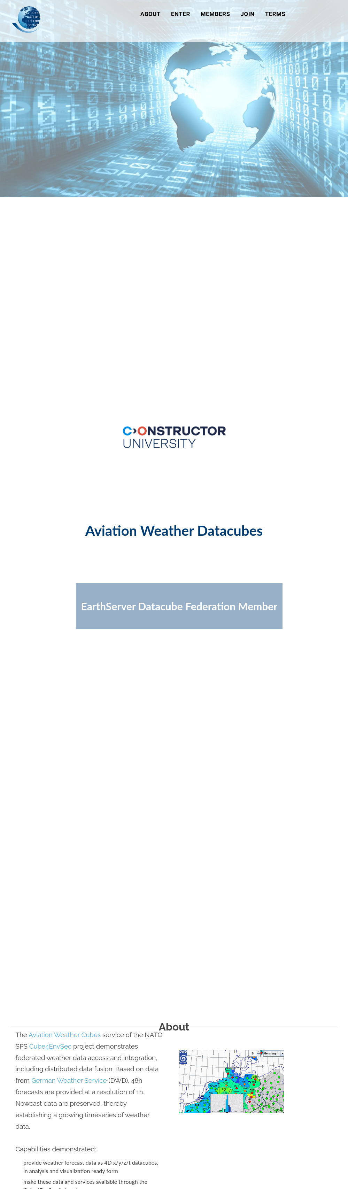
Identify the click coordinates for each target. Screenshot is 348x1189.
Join (247, 13)
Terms (275, 13)
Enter (180, 13)
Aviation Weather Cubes (65, 1035)
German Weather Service (69, 1080)
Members (215, 13)
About (150, 13)
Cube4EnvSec (50, 1046)
